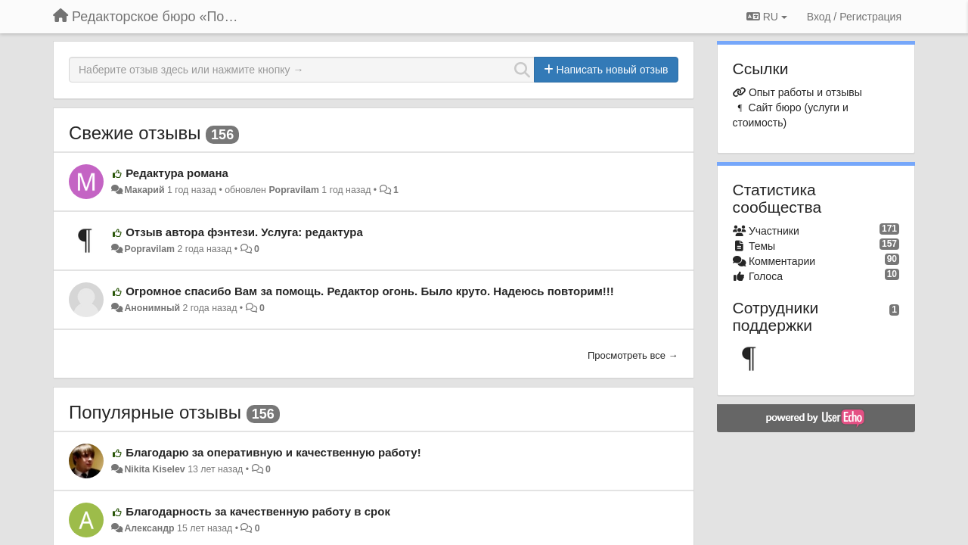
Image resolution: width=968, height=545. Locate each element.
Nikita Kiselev (154, 469)
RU (766, 17)
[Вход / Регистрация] (854, 17)
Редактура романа (177, 173)
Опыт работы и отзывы (805, 92)
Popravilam (293, 190)
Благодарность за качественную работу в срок (258, 511)
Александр (149, 528)
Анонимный (152, 308)
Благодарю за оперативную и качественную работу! (273, 452)
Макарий (144, 190)
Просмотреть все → (633, 355)
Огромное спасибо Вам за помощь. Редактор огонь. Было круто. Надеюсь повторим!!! (370, 291)
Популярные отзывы (155, 412)
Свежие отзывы (134, 133)
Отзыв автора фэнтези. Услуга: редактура (244, 232)
